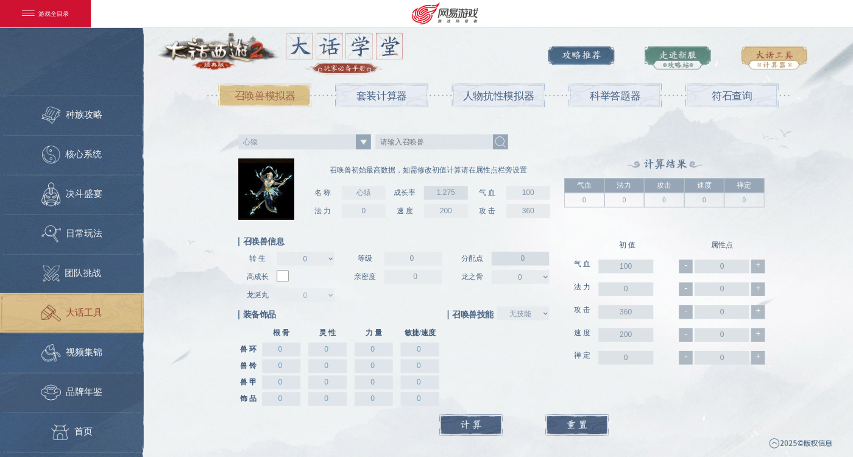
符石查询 (732, 95)
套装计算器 (381, 95)
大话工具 (71, 313)
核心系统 (71, 154)
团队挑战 (72, 273)
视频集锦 (71, 352)
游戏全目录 (45, 14)
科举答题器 (615, 95)
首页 (71, 432)
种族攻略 (71, 115)
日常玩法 (71, 234)
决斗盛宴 (71, 194)
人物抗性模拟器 (498, 95)
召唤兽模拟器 (265, 95)
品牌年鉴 (72, 392)
